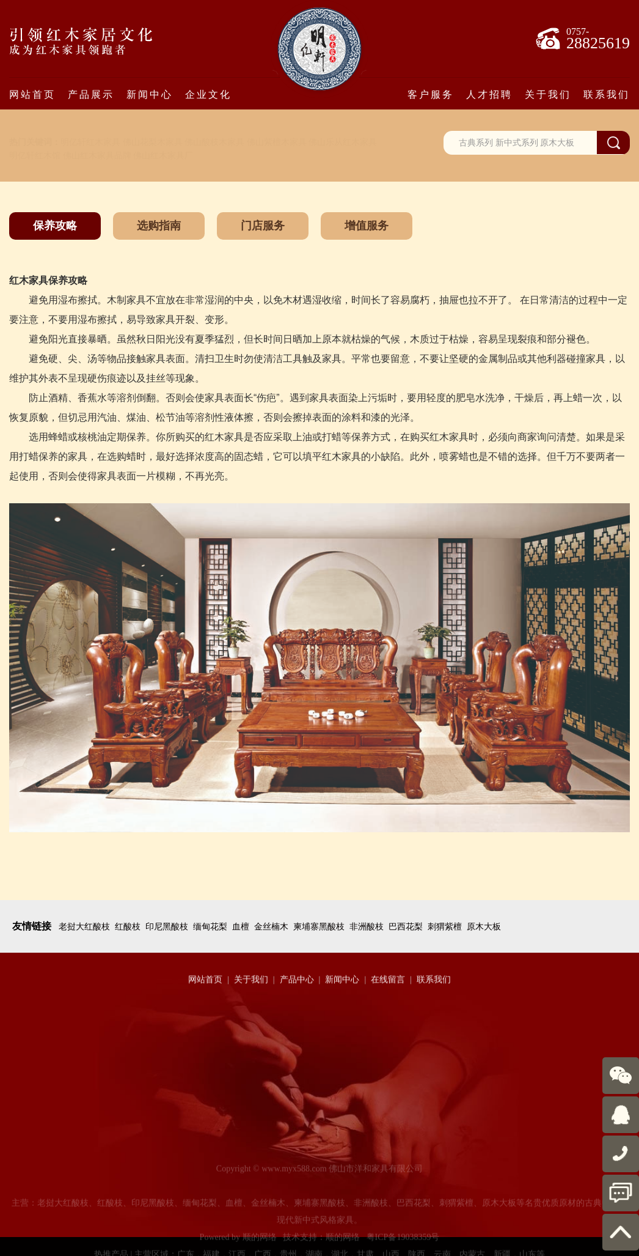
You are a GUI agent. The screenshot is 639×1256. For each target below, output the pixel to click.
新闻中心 (149, 94)
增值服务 (367, 225)
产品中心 (297, 987)
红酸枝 (128, 926)
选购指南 (159, 225)
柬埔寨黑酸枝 (319, 926)
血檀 (240, 926)
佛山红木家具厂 (163, 155)
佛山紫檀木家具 (277, 142)
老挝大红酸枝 (84, 926)
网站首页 (32, 94)
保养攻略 (55, 225)
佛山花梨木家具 (153, 142)
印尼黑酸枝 (166, 926)
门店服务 (263, 225)
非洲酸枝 (366, 926)
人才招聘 (489, 94)
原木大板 (484, 926)
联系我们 (606, 94)
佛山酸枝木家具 (214, 142)
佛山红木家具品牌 (97, 155)
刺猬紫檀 (445, 926)
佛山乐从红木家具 (343, 142)
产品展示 (91, 94)
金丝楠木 (271, 926)
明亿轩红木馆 (34, 155)
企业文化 (208, 94)
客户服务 (430, 94)
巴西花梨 (406, 926)
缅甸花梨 (210, 926)
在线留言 (388, 987)
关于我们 (548, 94)
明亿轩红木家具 (90, 142)
